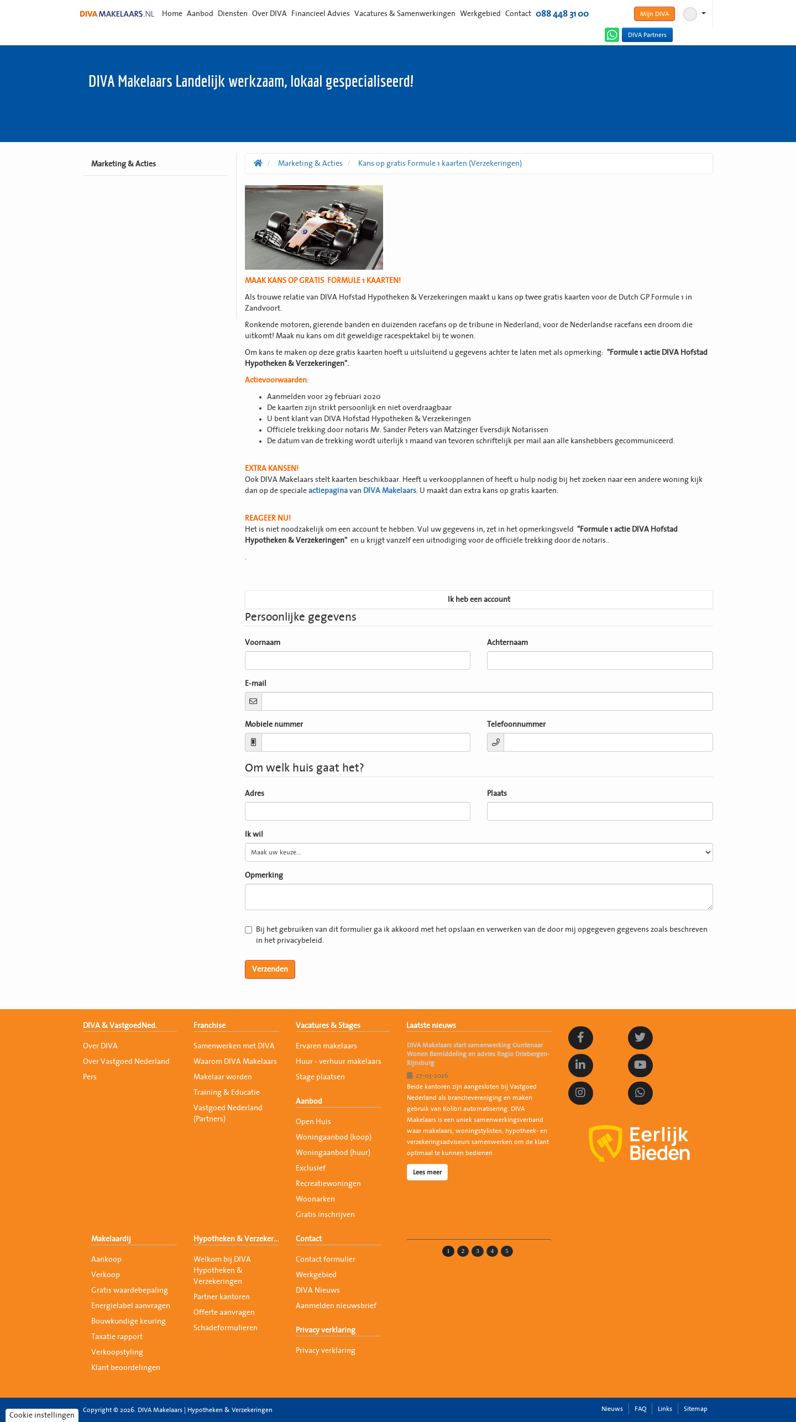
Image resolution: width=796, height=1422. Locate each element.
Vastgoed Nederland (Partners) (228, 1113)
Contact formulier (325, 1259)
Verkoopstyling (117, 1352)
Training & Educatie (226, 1092)
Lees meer (427, 1172)
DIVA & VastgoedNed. (120, 1026)
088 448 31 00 (562, 13)
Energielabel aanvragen (130, 1306)
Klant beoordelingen (125, 1368)
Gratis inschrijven (325, 1215)
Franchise (209, 1026)
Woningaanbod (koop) (333, 1137)
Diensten (233, 14)
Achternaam (507, 643)
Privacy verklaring (325, 1330)
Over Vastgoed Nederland (126, 1062)
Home (172, 14)
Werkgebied (480, 14)
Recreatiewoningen (328, 1184)
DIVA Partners (647, 35)
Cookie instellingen (42, 1415)
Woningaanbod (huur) (333, 1153)
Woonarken (315, 1199)
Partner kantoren (221, 1297)
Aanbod (200, 14)
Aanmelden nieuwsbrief (336, 1306)
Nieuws (612, 1408)
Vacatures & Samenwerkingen (404, 14)
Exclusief (311, 1168)
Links (665, 1408)
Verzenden (270, 969)
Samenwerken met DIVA (234, 1046)
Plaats (497, 793)
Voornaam (262, 643)
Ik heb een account (479, 600)
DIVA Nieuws (318, 1290)
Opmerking (264, 875)
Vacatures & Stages (328, 1026)
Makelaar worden (222, 1077)
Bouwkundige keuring (128, 1321)
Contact (518, 14)
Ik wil (254, 834)
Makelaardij (111, 1239)
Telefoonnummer (516, 724)
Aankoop (106, 1259)
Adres (254, 793)
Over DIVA (269, 14)
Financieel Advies (320, 14)
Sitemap (696, 1408)
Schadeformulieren (225, 1328)
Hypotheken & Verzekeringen (236, 1239)
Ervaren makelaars (326, 1046)
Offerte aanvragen (224, 1312)
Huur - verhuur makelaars (338, 1062)
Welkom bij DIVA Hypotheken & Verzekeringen (222, 1270)
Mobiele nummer (274, 724)
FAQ (640, 1408)
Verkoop (105, 1275)
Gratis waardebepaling (129, 1290)
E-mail (255, 684)
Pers (90, 1077)
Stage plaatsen (320, 1077)
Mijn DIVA (654, 14)
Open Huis (313, 1122)
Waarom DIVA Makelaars (235, 1062)
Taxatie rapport (117, 1337)
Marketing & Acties (123, 164)
